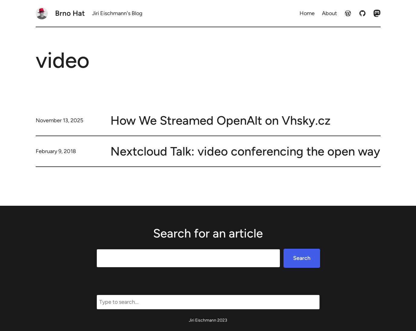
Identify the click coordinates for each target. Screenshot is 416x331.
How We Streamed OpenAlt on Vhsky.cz (220, 120)
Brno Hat (70, 13)
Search (301, 258)
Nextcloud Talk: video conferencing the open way (245, 151)
